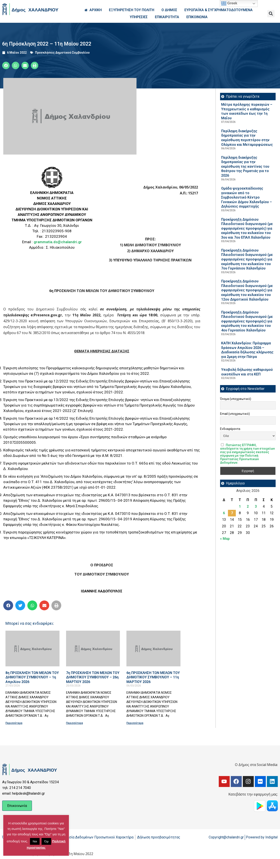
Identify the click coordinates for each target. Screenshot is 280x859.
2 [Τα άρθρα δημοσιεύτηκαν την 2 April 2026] (248, 506)
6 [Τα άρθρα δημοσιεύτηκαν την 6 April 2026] (224, 513)
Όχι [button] (46, 841)
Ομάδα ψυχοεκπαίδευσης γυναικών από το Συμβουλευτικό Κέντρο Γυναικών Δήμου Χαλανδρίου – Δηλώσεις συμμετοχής (246, 197)
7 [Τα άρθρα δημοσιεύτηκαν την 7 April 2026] (232, 513)
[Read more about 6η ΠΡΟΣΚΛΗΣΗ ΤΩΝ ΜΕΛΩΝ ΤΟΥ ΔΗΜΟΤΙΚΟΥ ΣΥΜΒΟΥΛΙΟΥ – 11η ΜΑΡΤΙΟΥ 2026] (153, 648)
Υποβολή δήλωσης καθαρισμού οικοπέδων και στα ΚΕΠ (247, 372)
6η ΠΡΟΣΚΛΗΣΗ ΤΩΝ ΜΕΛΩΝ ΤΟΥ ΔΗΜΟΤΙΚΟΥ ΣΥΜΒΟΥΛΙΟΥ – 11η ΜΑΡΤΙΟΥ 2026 (153, 677)
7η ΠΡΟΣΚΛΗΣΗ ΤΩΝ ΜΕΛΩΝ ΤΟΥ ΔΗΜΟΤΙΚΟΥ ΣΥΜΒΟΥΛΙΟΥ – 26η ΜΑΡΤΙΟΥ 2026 (92, 677)
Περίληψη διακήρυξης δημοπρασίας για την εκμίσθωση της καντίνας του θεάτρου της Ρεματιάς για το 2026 (245, 166)
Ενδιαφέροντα (230, 429)
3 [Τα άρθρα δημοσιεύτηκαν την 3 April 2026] (256, 506)
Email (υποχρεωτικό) (235, 413)
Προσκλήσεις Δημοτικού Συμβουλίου (62, 52)
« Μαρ (225, 539)
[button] (271, 13)
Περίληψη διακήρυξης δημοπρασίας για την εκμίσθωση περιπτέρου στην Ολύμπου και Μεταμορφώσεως (247, 138)
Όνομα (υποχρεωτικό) (235, 399)
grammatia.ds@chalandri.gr (58, 242)
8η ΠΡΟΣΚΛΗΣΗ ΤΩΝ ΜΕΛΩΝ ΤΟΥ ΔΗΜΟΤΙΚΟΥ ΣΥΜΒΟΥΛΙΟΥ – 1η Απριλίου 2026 (32, 677)
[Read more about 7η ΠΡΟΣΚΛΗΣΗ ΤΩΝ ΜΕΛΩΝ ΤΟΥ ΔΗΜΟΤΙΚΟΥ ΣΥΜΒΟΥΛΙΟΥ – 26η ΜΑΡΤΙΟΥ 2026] (93, 648)
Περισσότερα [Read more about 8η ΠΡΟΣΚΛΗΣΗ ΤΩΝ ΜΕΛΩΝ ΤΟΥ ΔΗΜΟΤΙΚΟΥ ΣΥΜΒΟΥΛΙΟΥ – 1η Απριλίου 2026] (13, 723)
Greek (229, 3)
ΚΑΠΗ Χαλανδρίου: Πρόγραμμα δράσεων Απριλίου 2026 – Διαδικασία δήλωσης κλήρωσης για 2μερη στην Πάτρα (247, 350)
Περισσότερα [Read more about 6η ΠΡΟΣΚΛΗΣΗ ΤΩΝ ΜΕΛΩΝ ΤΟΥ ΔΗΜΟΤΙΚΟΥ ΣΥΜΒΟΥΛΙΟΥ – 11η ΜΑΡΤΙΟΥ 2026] (134, 723)
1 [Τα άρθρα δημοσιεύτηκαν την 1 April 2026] (240, 506)
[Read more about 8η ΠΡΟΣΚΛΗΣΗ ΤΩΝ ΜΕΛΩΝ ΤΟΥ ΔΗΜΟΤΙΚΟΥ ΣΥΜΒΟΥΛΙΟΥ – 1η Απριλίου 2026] (32, 648)
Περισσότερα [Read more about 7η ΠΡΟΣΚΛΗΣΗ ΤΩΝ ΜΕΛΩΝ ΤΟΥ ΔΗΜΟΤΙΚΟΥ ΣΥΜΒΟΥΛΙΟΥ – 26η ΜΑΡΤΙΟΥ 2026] (74, 723)
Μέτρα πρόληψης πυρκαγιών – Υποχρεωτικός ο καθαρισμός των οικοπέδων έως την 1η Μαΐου (246, 111)
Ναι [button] (35, 841)
